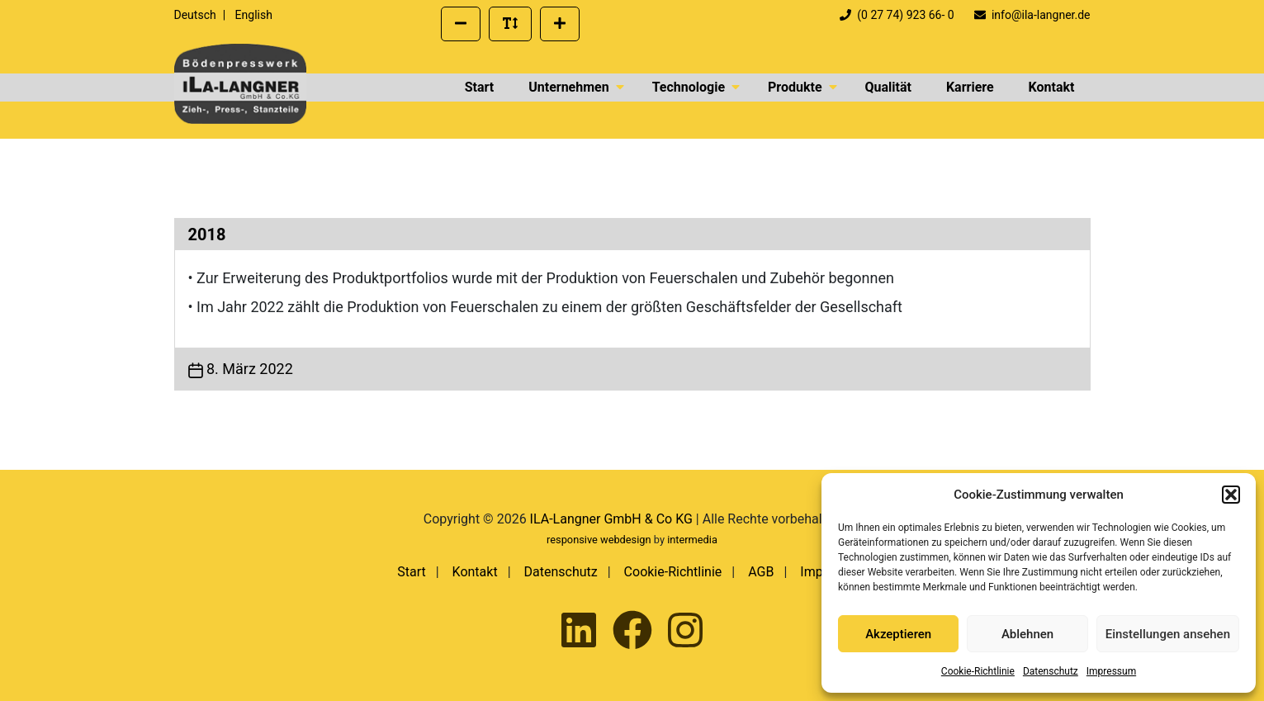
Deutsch (195, 14)
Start (480, 87)
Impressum (1111, 671)
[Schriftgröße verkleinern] (461, 24)
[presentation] (240, 84)
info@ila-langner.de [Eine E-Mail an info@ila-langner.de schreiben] (1032, 14)
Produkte (795, 87)
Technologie (688, 87)
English (253, 14)
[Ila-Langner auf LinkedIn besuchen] (578, 631)
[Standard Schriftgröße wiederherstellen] (510, 24)
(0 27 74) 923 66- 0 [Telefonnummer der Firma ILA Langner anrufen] (898, 14)
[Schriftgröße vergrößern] (560, 24)
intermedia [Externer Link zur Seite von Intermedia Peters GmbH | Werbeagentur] (692, 539)
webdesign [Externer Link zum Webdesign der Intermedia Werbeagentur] (625, 539)
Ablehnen (1027, 634)
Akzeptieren (898, 634)
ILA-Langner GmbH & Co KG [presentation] (611, 519)
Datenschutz (1050, 671)
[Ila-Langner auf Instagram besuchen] (685, 631)
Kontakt (1052, 87)
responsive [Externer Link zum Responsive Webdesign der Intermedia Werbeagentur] (572, 539)
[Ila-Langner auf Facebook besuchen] (632, 631)
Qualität (888, 87)
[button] (1231, 494)
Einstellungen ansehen (1167, 634)
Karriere (970, 87)
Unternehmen (568, 87)
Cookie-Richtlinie (978, 671)
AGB (761, 572)
